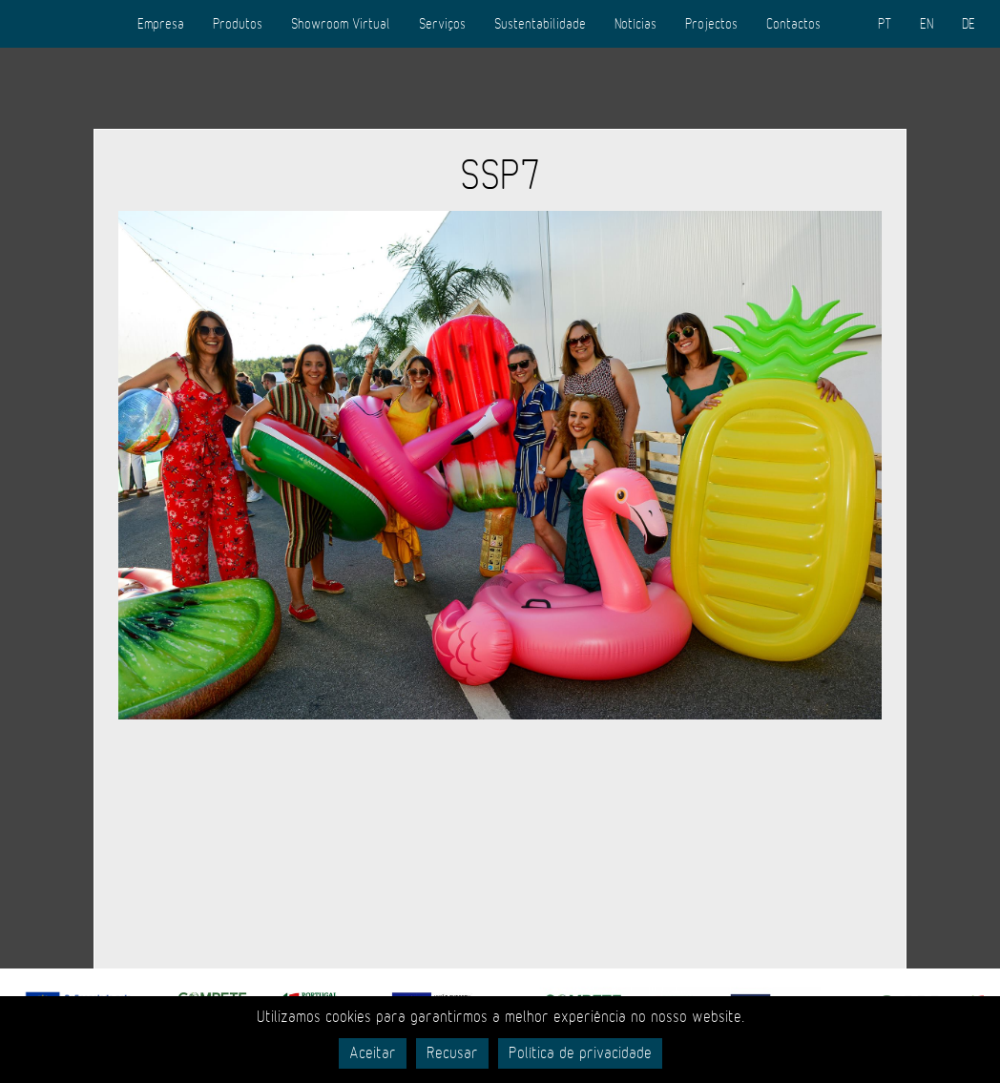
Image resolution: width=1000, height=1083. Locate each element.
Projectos (711, 23)
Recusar (452, 1053)
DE (968, 23)
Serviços (442, 23)
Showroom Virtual (340, 23)
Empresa (160, 23)
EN (926, 23)
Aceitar (372, 1053)
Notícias (635, 23)
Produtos (237, 23)
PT (884, 23)
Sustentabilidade (540, 23)
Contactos (793, 23)
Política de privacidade (580, 1053)
